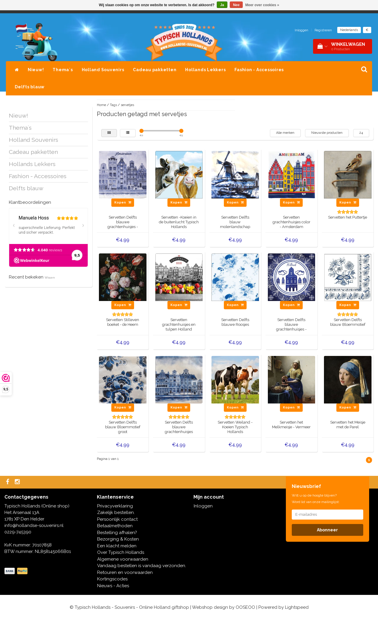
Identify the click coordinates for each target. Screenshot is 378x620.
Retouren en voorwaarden (125, 572)
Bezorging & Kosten (118, 539)
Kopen (122, 202)
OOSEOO (245, 607)
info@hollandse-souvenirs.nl (33, 525)
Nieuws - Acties (113, 585)
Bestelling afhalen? (117, 532)
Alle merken (285, 133)
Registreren (323, 30)
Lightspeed (297, 607)
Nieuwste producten (327, 133)
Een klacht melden (116, 546)
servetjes (127, 105)
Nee (236, 5)
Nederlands (349, 30)
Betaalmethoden (115, 525)
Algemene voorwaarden (122, 559)
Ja (222, 5)
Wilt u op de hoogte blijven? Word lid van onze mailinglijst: (316, 498)
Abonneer (327, 530)
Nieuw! (36, 69)
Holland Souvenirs (103, 69)
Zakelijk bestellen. (116, 512)
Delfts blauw (30, 86)
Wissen (50, 277)
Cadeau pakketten (154, 69)
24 (361, 133)
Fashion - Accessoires (259, 69)
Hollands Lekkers (205, 69)
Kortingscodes (112, 579)
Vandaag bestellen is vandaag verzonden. (141, 565)
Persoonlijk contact (117, 519)
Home (101, 105)
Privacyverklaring (115, 506)
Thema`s (63, 69)
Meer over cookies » (262, 5)
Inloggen (301, 30)
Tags (113, 105)
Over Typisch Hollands (120, 552)
